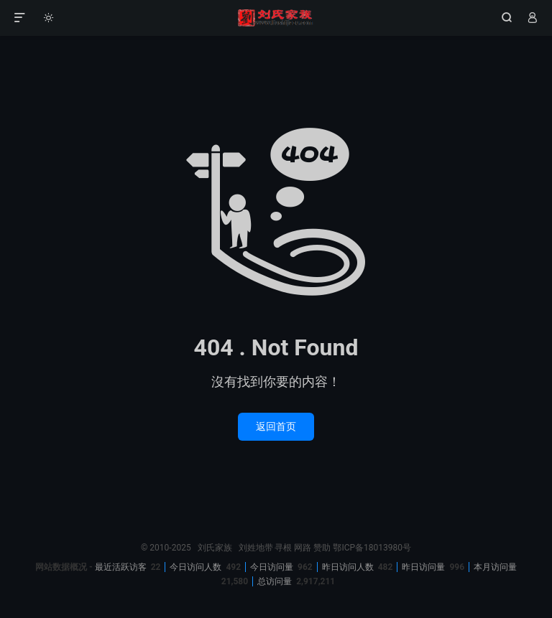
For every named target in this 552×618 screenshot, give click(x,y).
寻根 (283, 548)
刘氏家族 (275, 18)
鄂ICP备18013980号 (372, 548)
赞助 (322, 548)
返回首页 (276, 426)
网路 (302, 548)
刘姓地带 (256, 548)
